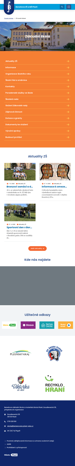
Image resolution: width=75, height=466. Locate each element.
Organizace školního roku (37, 73)
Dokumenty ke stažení (37, 124)
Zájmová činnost (37, 111)
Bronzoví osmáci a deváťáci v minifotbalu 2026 (20, 186)
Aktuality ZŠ (37, 61)
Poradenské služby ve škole (37, 92)
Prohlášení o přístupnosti (15, 447)
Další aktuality (37, 248)
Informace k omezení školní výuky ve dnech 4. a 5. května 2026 (55, 186)
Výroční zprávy (37, 130)
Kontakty (37, 86)
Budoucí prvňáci (37, 137)
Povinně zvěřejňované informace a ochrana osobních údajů (29, 441)
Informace (37, 67)
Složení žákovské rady (37, 105)
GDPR (7, 444)
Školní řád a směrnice (37, 80)
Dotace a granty (37, 118)
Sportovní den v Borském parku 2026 (20, 227)
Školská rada (37, 99)
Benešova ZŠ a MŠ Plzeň (20, 7)
